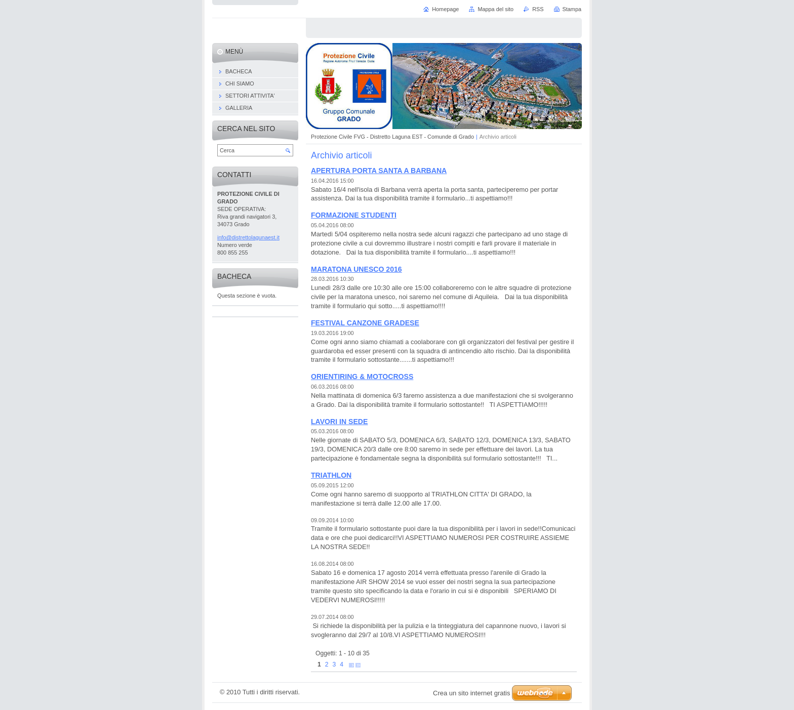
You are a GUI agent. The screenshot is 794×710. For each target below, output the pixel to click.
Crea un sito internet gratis (471, 693)
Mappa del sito (495, 9)
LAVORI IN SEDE (339, 421)
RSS (537, 9)
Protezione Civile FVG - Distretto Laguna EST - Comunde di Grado (392, 137)
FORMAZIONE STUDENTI (353, 215)
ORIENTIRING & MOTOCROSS (362, 376)
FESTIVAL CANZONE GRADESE (365, 323)
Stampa (572, 9)
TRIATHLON (331, 475)
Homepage (445, 9)
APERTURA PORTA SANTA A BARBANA (379, 170)
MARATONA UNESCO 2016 (356, 269)
